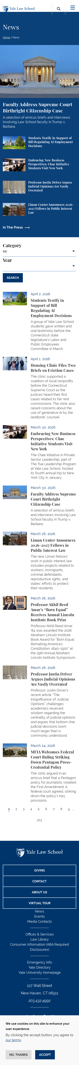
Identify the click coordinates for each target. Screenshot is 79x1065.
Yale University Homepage (40, 972)
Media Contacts (39, 921)
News (16, 37)
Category (12, 246)
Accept (45, 1055)
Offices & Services (39, 934)
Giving (39, 870)
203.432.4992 (39, 1000)
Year (7, 260)
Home (6, 37)
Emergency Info (39, 962)
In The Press (13, 227)
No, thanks (18, 1055)
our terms (13, 1040)
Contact (39, 881)
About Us (39, 892)
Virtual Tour (40, 903)
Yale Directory (39, 967)
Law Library (40, 939)
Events (39, 916)
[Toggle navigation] (72, 8)
